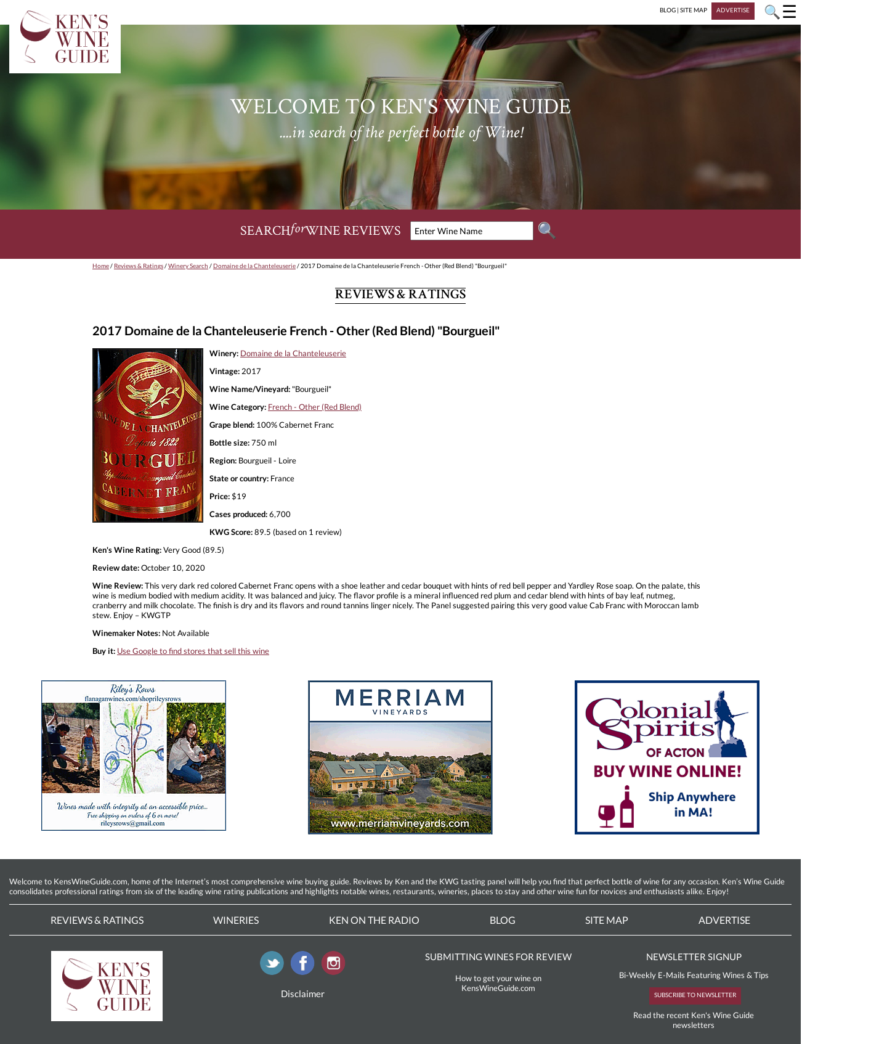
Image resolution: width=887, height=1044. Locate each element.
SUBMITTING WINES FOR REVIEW (498, 956)
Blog (503, 920)
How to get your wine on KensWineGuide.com (498, 983)
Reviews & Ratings (138, 265)
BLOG (668, 10)
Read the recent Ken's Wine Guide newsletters (693, 1020)
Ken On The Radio (374, 920)
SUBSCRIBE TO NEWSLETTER (695, 994)
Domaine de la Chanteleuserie (254, 265)
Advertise (724, 920)
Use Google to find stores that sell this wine (193, 651)
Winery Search (188, 265)
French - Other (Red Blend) (315, 407)
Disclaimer (303, 993)
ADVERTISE (733, 10)
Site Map (606, 920)
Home (100, 265)
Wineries (236, 920)
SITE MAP (693, 10)
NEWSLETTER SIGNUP (694, 956)
